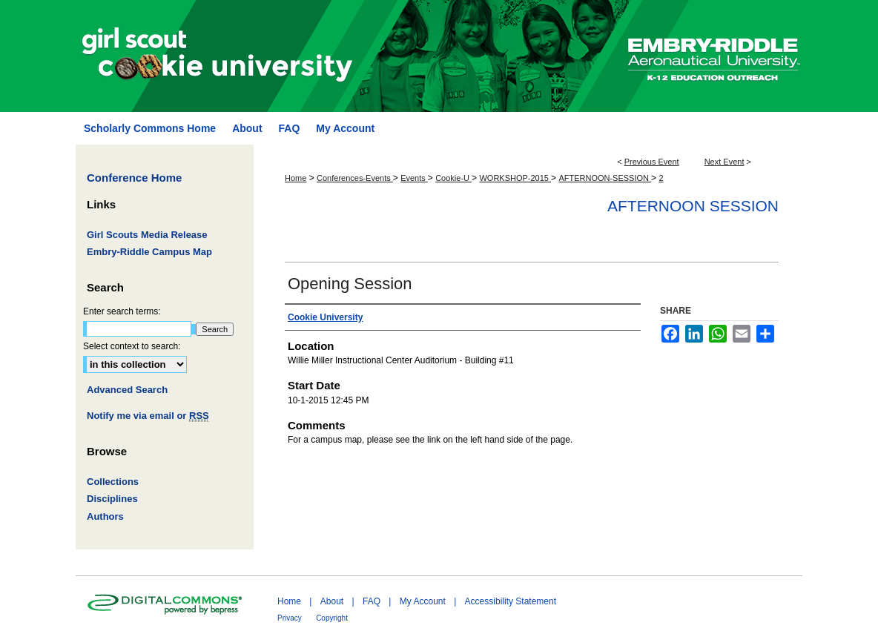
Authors (105, 516)
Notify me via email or (148, 416)
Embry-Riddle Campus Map (149, 251)
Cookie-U (453, 178)
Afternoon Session (693, 205)
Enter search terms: (122, 311)
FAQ (371, 601)
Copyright (332, 618)
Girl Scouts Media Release (147, 234)
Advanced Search (127, 389)
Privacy (289, 618)
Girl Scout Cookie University (349, 56)
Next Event (724, 161)
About (331, 601)
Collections (113, 481)
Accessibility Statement (510, 601)
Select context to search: (131, 346)
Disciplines (112, 498)
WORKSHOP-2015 (515, 178)
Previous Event (651, 161)
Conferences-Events (355, 178)
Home (295, 178)
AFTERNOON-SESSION (604, 178)
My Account (423, 601)
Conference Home (134, 177)
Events (414, 178)
